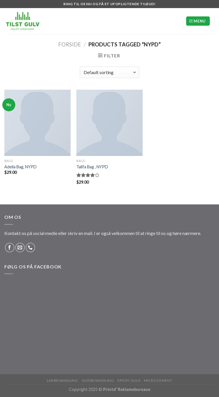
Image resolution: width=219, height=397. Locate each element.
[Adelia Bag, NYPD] (37, 123)
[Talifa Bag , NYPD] (109, 123)
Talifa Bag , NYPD (92, 166)
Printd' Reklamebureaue (126, 389)
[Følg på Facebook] (9, 247)
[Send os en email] (20, 247)
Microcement (158, 380)
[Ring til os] (30, 247)
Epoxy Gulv (129, 380)
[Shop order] (109, 72)
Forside (69, 44)
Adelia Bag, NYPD (20, 166)
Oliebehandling (98, 380)
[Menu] (198, 21)
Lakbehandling (62, 380)
